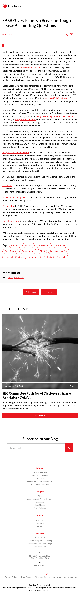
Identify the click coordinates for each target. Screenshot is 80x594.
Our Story (40, 520)
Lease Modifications (14, 257)
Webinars (40, 502)
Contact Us (40, 537)
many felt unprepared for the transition (55, 116)
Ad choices (72, 577)
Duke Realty (10, 251)
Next (48, 292)
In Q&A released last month (15, 152)
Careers (40, 526)
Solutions (40, 468)
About (40, 515)
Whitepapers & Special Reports (40, 499)
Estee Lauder (27, 251)
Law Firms (40, 478)
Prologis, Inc (8, 206)
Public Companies (40, 472)
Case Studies (40, 505)
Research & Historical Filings (40, 543)
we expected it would (29, 67)
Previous (32, 292)
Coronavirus (44, 245)
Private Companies (40, 475)
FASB (42, 251)
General (40, 533)
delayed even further (25, 119)
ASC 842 (28, 245)
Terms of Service (42, 577)
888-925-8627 (40, 565)
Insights (40, 491)
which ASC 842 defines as (57, 98)
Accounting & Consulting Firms (40, 481)
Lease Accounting (58, 251)
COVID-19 (60, 245)
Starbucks (7, 185)
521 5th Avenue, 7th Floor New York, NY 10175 (40, 557)
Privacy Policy (11, 577)
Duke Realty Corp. (11, 221)
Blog (40, 496)
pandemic (34, 257)
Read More (40, 415)
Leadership (40, 523)
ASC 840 (15, 245)
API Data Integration (40, 484)
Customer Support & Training (40, 540)
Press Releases (40, 508)
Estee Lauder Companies (14, 197)
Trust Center (26, 577)
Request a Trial (40, 546)
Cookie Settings (59, 577)
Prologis (48, 257)
